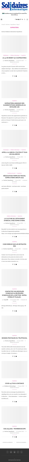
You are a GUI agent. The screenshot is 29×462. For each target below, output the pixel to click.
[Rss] (22, 19)
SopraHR (6, 299)
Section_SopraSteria (9, 60)
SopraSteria (13, 24)
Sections (8, 24)
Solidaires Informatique (10, 386)
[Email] (18, 19)
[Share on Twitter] (14, 76)
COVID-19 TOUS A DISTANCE (14, 383)
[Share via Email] (16, 76)
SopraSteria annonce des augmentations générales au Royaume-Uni (14, 105)
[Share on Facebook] (12, 76)
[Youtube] (16, 19)
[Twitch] (20, 19)
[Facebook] (15, 19)
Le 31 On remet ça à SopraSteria (15, 58)
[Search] (24, 19)
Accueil (3, 24)
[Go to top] (14, 460)
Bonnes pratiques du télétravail (14, 338)
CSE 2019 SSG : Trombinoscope (14, 429)
